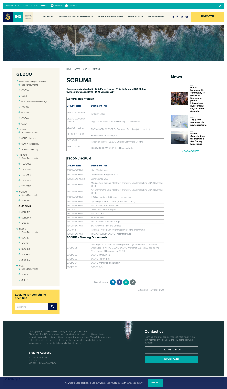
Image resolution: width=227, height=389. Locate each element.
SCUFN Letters (27, 138)
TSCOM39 (25, 180)
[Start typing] (31, 306)
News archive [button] (190, 151)
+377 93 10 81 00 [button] (171, 350)
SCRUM (21, 191)
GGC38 (24, 107)
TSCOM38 (25, 175)
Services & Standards (110, 17)
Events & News (156, 17)
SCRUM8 (25, 206)
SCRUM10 (25, 217)
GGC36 (24, 90)
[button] (207, 17)
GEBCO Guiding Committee (31, 81)
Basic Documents (28, 84)
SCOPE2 (24, 243)
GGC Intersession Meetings (33, 101)
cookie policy (136, 382)
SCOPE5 (24, 260)
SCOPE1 (24, 237)
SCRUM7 (24, 200)
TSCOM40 (25, 186)
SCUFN (21, 129)
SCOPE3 (24, 248)
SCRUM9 (24, 212)
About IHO (48, 17)
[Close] (220, 5)
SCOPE (21, 228)
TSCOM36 (25, 163)
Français (73, 6)
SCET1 (23, 274)
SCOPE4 (24, 254)
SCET (20, 265)
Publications (135, 17)
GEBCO (77, 69)
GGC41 (24, 123)
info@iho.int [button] (171, 359)
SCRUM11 (25, 223)
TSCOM (21, 155)
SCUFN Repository (29, 143)
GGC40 (24, 118)
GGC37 (24, 96)
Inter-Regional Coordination (76, 17)
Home (68, 69)
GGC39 (24, 112)
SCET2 (23, 280)
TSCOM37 (25, 169)
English (58, 6)
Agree (155, 382)
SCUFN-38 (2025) (28, 149)
